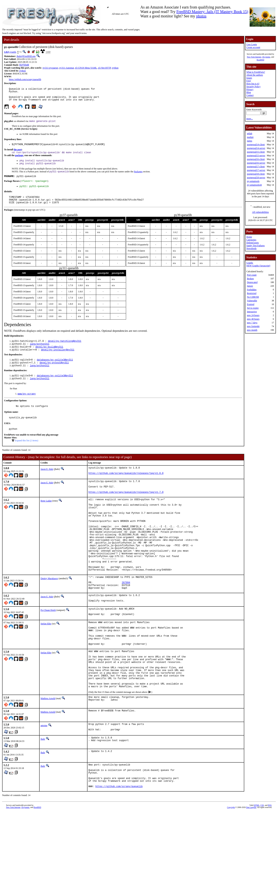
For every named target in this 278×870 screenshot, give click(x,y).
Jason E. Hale (47, 483)
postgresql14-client (256, 144)
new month (252, 330)
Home (249, 237)
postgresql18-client (256, 174)
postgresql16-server (256, 163)
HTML (256, 863)
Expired (250, 304)
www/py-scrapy (27, 406)
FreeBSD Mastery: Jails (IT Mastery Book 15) (212, 11)
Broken (250, 278)
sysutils (12, 52)
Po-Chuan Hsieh (48, 648)
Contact (249, 95)
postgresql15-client (256, 152)
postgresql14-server (256, 148)
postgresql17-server (256, 170)
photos (201, 16)
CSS (262, 863)
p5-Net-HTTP (104, 68)
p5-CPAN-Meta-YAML (86, 68)
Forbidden (251, 289)
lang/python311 (39, 353)
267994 (126, 618)
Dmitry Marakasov (49, 612)
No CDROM (253, 297)
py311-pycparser (50, 68)
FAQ (248, 80)
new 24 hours (253, 315)
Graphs (249, 262)
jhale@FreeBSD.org (26, 56)
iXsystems (266, 57)
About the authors (254, 75)
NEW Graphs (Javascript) (258, 265)
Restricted (251, 293)
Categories (251, 239)
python (115, 68)
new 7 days (252, 322)
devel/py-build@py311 (49, 356)
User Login (251, 44)
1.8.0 (6, 52)
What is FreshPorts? (255, 72)
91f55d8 (24, 65)
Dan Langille (251, 866)
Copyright (231, 866)
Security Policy (253, 86)
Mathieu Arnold (48, 750)
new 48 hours (253, 319)
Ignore (250, 286)
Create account (253, 47)
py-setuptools (253, 181)
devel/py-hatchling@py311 (64, 350)
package (19, 160)
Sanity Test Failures (255, 245)
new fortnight (253, 326)
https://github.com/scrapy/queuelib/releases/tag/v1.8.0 (126, 489)
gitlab (249, 133)
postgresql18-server (256, 177)
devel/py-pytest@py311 (54, 373)
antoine (44, 777)
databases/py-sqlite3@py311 (55, 370)
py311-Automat (66, 68)
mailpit (250, 137)
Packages (138, 177)
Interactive (252, 311)
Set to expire (253, 308)
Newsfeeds (251, 248)
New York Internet (254, 57)
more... (249, 118)
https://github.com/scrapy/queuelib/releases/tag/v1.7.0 (126, 510)
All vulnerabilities (260, 212)
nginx (249, 140)
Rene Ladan (46, 519)
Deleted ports (252, 242)
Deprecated (252, 282)
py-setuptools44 (254, 185)
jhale (43, 792)
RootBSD (260, 60)
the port (18, 153)
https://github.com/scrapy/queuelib (25, 79)
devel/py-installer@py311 (57, 360)
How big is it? (252, 83)
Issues (249, 78)
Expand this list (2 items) (26, 455)
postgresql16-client (256, 159)
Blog (248, 92)
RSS (270, 863)
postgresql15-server (256, 155)
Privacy (249, 89)
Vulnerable (252, 300)
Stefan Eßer (46, 662)
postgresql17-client (256, 166)
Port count (252, 275)
